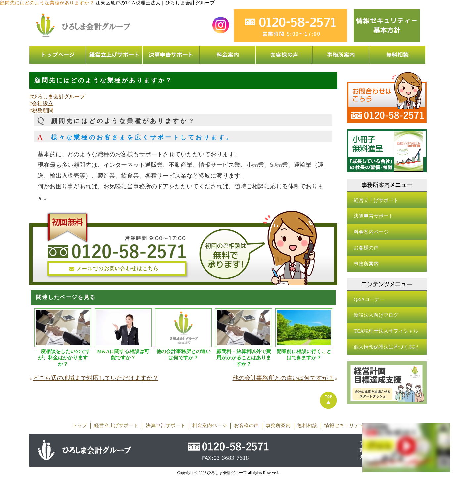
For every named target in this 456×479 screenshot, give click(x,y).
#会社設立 (41, 103)
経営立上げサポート (376, 200)
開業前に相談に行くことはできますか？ (304, 354)
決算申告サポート (373, 216)
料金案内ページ (371, 232)
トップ (79, 425)
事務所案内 (366, 263)
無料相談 (307, 425)
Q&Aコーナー (369, 299)
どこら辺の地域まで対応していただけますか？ (95, 378)
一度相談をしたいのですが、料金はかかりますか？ (63, 358)
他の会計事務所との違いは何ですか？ (183, 354)
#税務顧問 (41, 110)
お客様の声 (366, 247)
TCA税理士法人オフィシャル (386, 331)
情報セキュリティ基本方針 (354, 425)
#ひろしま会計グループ (57, 96)
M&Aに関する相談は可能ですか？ (123, 354)
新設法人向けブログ (376, 315)
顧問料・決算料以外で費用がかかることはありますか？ (243, 358)
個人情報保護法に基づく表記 (386, 347)
